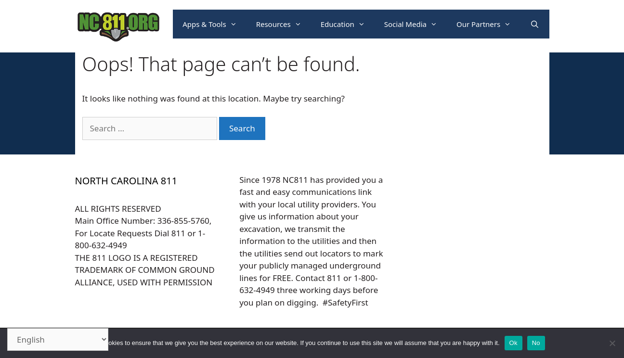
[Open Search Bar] (534, 24)
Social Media (415, 24)
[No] (612, 343)
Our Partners (488, 24)
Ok (513, 342)
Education (348, 24)
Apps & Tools (214, 24)
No (536, 342)
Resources (283, 24)
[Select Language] (57, 339)
